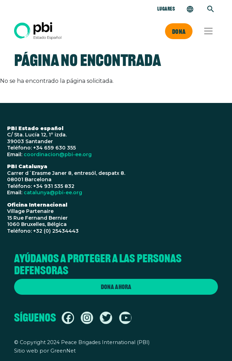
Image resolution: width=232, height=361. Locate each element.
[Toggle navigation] (208, 31)
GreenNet (63, 351)
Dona (178, 31)
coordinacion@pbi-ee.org (58, 154)
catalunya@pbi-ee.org (53, 192)
